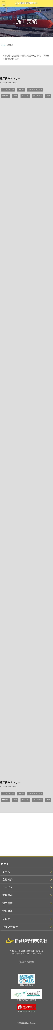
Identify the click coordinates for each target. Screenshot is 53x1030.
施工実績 (7, 903)
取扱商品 (7, 895)
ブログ (6, 919)
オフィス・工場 (8, 89)
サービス (7, 887)
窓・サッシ (37, 96)
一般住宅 (5, 96)
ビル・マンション (35, 89)
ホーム (3, 45)
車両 (48, 96)
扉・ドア (25, 96)
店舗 (15, 96)
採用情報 (7, 911)
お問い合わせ (10, 926)
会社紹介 (7, 879)
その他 (21, 89)
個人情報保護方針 (26, 962)
